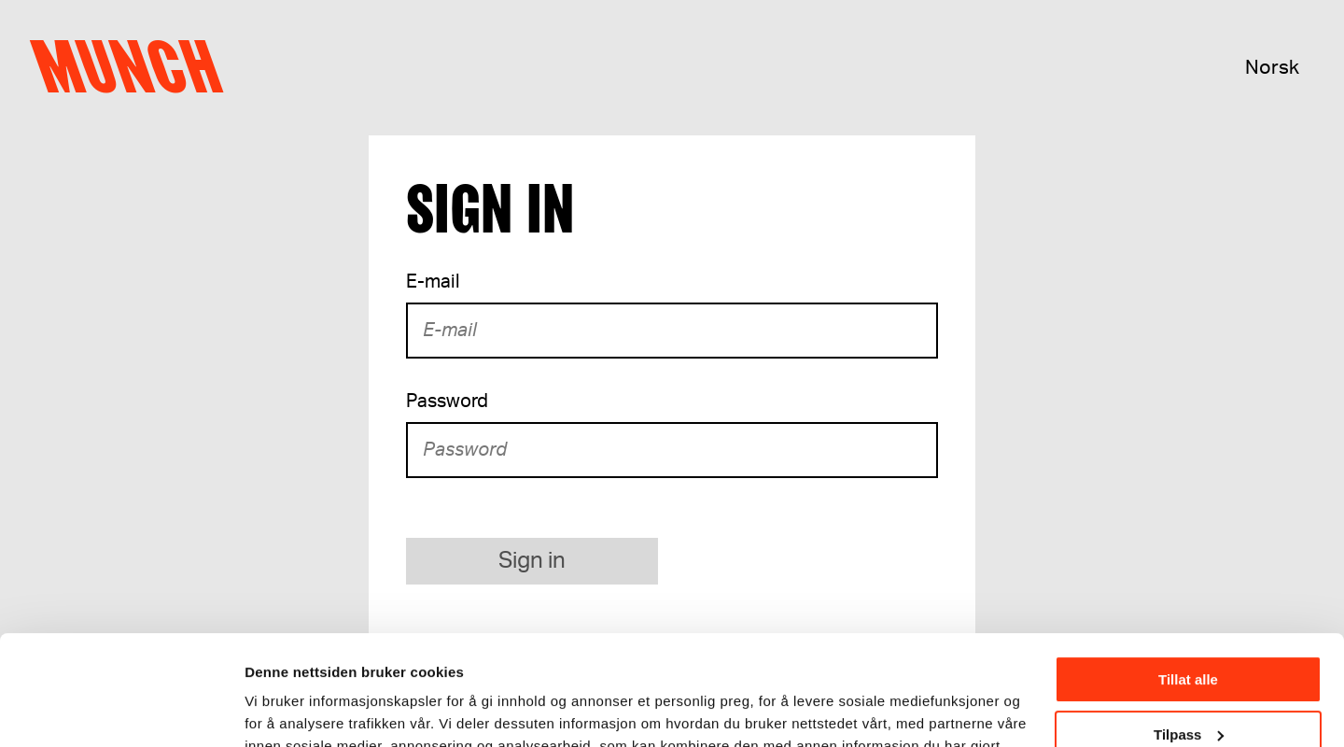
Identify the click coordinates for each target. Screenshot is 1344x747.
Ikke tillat (1188, 679)
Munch (136, 67)
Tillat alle (1188, 570)
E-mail (433, 282)
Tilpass (1189, 624)
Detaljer (271, 709)
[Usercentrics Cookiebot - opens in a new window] (121, 711)
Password (447, 401)
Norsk (1272, 68)
